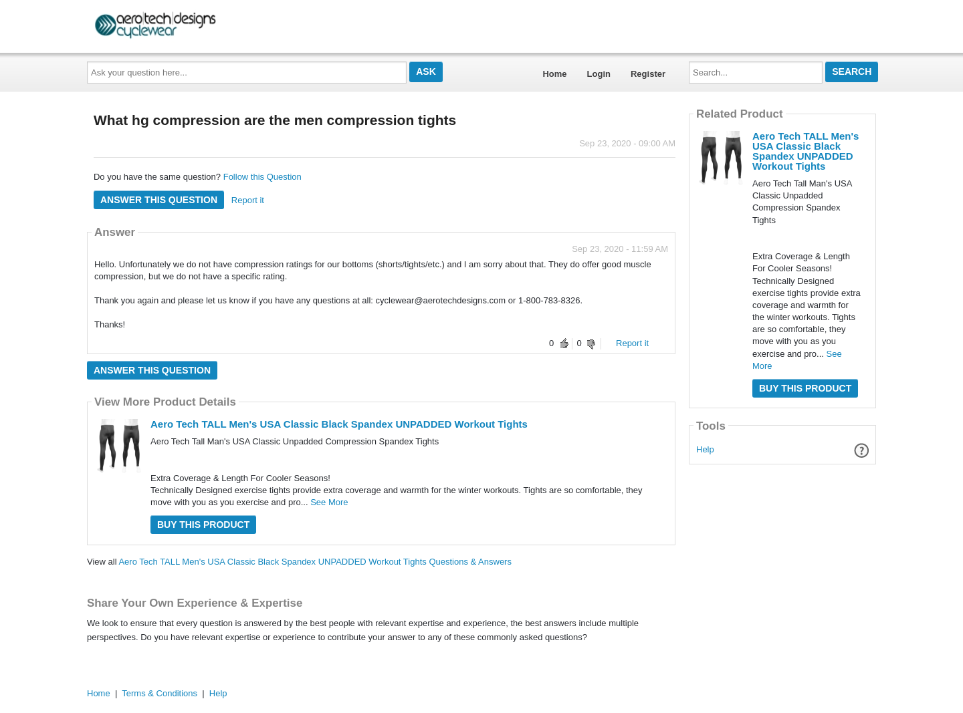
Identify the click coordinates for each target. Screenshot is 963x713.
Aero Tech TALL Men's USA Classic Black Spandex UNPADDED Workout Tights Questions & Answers (315, 562)
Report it (247, 200)
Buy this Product (203, 524)
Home (554, 74)
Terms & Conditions (159, 693)
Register (648, 74)
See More (329, 502)
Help (705, 449)
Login (599, 74)
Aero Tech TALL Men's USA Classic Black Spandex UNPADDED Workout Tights (339, 424)
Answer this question (158, 199)
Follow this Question (262, 177)
